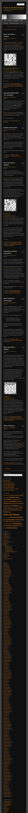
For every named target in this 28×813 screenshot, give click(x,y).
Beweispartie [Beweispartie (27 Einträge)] (6, 497)
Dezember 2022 (7, 621)
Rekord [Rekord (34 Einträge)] (10, 512)
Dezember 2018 (7, 690)
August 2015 (6, 746)
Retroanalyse (16, 20)
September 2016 (7, 728)
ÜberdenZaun (6, 555)
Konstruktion (6, 537)
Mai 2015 (5, 751)
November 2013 (7, 776)
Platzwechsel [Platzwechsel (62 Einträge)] (7, 510)
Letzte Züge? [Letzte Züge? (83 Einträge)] (7, 508)
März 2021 (6, 651)
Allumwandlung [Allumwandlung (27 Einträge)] (6, 495)
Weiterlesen (6, 80)
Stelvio (21, 20)
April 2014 (6, 769)
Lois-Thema (19, 243)
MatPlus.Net (15, 133)
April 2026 (6, 565)
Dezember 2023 (7, 604)
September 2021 (7, 643)
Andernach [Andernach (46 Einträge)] (12, 495)
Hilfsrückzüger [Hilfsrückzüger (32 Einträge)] (15, 503)
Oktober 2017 (6, 709)
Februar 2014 (6, 772)
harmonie (6, 811)
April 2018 (6, 701)
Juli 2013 (5, 782)
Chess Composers (7, 801)
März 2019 (6, 685)
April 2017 (6, 718)
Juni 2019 (6, 681)
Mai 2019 (5, 682)
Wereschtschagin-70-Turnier (9, 484)
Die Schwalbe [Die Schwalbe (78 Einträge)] (7, 499)
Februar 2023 (6, 619)
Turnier (12, 120)
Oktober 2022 (6, 624)
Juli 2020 (5, 663)
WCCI (17, 340)
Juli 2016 (5, 731)
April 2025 (6, 582)
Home (5, 20)
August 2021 (6, 644)
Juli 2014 (5, 765)
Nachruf (5, 543)
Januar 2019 (6, 688)
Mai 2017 (5, 717)
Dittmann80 (19, 291)
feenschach (6, 809)
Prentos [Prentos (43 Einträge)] (20, 510)
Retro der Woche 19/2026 (9, 483)
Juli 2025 (5, 577)
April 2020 (6, 667)
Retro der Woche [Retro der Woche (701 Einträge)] (11, 514)
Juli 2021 (5, 646)
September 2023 (7, 609)
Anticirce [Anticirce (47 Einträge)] (17, 495)
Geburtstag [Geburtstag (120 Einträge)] (13, 501)
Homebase (19, 417)
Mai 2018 (5, 699)
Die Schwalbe (20, 286)
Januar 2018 (6, 705)
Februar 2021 (6, 653)
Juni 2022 (6, 630)
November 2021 (7, 640)
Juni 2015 (6, 749)
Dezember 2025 (7, 570)
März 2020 (6, 668)
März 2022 (6, 634)
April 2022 (6, 633)
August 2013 (6, 780)
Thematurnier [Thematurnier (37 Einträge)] (18, 521)
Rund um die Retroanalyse (14, 8)
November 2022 (7, 623)
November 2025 (7, 572)
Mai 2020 (5, 665)
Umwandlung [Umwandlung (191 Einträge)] (17, 523)
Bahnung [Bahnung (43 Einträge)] (21, 495)
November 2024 (7, 589)
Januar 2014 (6, 773)
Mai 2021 (5, 648)
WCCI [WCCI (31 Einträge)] (21, 525)
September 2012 (7, 796)
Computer (6, 534)
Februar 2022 (6, 636)
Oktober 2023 (6, 607)
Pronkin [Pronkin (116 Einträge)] (6, 512)
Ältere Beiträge (7, 468)
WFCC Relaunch (9, 425)
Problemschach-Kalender (14, 23)
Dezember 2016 (7, 724)
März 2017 (6, 719)
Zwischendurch (7, 558)
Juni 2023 (6, 613)
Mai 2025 (5, 580)
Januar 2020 (6, 671)
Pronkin (5, 244)
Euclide (5, 807)
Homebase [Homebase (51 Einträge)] (21, 503)
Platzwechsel (6, 418)
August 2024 (6, 593)
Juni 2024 (6, 596)
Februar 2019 (6, 687)
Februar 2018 (6, 704)
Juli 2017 (5, 714)
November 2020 (7, 657)
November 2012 (7, 793)
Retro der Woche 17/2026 (9, 487)
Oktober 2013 (6, 778)
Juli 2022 (5, 629)
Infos (22, 23)
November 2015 (7, 742)
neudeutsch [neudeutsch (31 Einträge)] (16, 508)
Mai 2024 (5, 597)
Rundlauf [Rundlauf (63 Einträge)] (6, 519)
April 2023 (6, 616)
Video (5, 557)
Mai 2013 (5, 785)
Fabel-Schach (6, 808)
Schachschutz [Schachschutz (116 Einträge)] (19, 519)
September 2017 (7, 711)
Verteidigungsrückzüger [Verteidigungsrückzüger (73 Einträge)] (10, 525)
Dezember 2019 (7, 673)
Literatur (16, 154)
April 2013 (6, 786)
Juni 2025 (6, 579)
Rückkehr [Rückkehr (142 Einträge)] (12, 519)
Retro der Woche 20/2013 (10, 178)
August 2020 (6, 661)
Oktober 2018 (6, 692)
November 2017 (7, 708)
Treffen (5, 553)
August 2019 (6, 678)
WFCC (11, 464)
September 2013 (7, 779)
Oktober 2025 (6, 573)
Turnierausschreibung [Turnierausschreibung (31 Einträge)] (8, 523)
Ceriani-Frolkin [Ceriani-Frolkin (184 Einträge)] (14, 497)
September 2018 (7, 694)
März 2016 (6, 736)
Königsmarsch (20, 84)
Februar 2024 (6, 602)
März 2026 (6, 566)
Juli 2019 (5, 680)
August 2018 (6, 695)
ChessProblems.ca (7, 802)
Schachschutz (13, 86)
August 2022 (6, 627)
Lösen (5, 540)
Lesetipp (12, 156)
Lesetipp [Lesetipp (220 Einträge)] (14, 506)
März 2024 (6, 600)
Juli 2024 (5, 594)
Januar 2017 (6, 722)
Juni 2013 (6, 783)
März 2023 (6, 617)
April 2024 (6, 599)
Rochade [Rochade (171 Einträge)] (20, 517)
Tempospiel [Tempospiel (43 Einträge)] (8, 521)
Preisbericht (6, 292)
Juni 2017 (6, 715)
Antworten (11, 245)
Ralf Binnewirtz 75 (7, 481)
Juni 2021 (6, 647)
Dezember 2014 (7, 758)
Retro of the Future (17, 244)
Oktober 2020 (6, 658)
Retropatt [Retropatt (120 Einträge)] (13, 517)
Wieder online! (7, 480)
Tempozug (22, 418)
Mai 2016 (5, 734)
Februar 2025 (6, 585)
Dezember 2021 (7, 638)
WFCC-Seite (7, 332)
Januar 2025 (6, 586)
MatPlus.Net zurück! (10, 127)
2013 (20, 26)
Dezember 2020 (7, 655)
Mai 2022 (5, 631)
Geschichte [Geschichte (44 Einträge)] (19, 501)
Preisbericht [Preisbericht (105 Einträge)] (14, 510)
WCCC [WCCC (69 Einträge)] (18, 525)
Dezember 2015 (7, 741)
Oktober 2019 (6, 675)
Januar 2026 (6, 569)
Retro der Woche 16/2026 (9, 490)
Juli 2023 (5, 611)
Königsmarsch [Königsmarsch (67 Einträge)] (7, 505)
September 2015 (7, 745)
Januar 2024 (6, 603)
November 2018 (7, 691)
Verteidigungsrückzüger (10, 551)
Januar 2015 (6, 756)
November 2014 (7, 759)
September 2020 (7, 660)
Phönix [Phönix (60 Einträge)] (21, 508)
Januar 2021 (6, 654)
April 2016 (6, 735)
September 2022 (7, 626)
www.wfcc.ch (17, 447)
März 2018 (6, 702)
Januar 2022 (6, 637)
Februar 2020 (6, 670)
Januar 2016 (6, 739)
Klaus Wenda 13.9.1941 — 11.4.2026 (11, 488)
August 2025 (6, 576)
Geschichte (6, 23)
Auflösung (13, 83)
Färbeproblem (8, 550)
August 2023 (6, 610)
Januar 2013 (6, 790)
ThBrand (5, 39)
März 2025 (6, 583)
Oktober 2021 (6, 641)
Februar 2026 (6, 567)
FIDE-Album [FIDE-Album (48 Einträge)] (6, 501)
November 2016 (7, 725)
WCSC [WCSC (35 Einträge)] (5, 528)
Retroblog (10, 20)
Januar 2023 (6, 620)
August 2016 (6, 729)
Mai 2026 (5, 563)
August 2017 (6, 712)
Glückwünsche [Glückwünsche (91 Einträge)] (8, 503)
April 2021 (6, 650)
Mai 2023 (5, 614)
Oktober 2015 (6, 743)
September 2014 (7, 762)
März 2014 (6, 770)
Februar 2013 (6, 789)
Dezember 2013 (7, 775)
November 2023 (7, 606)
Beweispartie (13, 242)
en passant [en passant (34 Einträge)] (13, 499)
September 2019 (7, 677)
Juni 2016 (6, 732)
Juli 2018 (5, 697)
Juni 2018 (6, 698)
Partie (5, 544)
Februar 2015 (6, 755)
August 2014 (6, 763)
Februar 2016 (6, 738)
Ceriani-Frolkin (14, 84)
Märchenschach (7, 541)
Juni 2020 (6, 664)
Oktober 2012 (6, 795)
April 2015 (6, 752)
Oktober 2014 (6, 760)
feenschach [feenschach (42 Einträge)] (18, 499)
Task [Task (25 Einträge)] (4, 521)
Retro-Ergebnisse (18, 173)
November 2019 (7, 674)
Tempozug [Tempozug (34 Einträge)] (13, 521)
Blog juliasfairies (21, 443)
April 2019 (6, 684)
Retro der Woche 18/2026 (9, 486)
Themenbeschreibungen (10, 112)
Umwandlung (19, 86)
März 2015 (6, 753)
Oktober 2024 (6, 590)
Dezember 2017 (7, 707)
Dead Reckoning (7, 804)
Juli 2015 (5, 748)
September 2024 (7, 592)
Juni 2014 (6, 766)
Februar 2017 (6, 721)
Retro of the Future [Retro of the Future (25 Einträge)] (7, 517)
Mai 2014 (5, 768)
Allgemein (12, 154)
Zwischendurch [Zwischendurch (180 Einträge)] (12, 528)
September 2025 (7, 575)
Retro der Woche (7, 86)
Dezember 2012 (7, 792)
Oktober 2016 (6, 726)
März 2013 (6, 787)
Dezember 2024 (7, 587)
